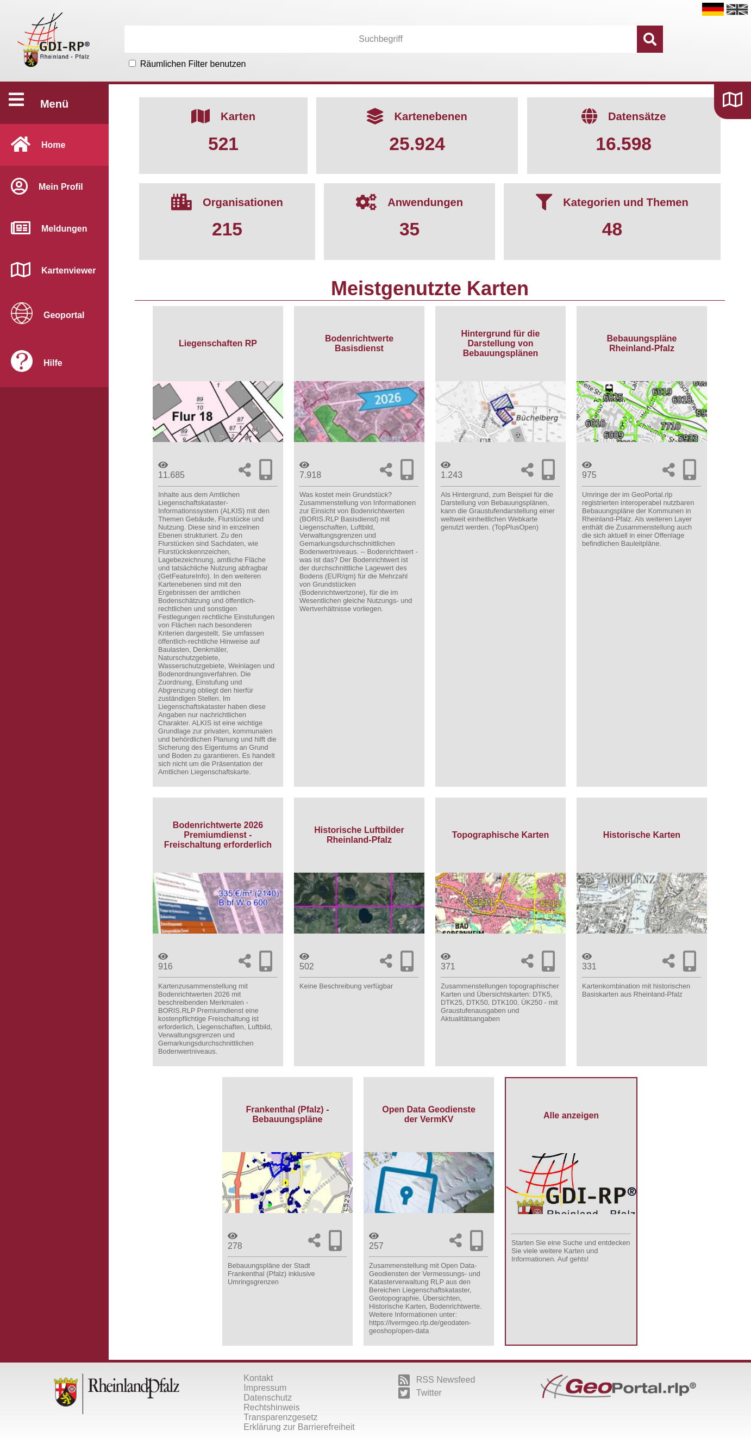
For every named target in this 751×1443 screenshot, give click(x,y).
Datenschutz (267, 1397)
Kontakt (258, 1378)
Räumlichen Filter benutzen (193, 64)
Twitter (420, 1393)
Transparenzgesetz (280, 1417)
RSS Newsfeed (436, 1379)
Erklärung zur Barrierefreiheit (299, 1427)
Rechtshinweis (271, 1407)
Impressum (264, 1387)
